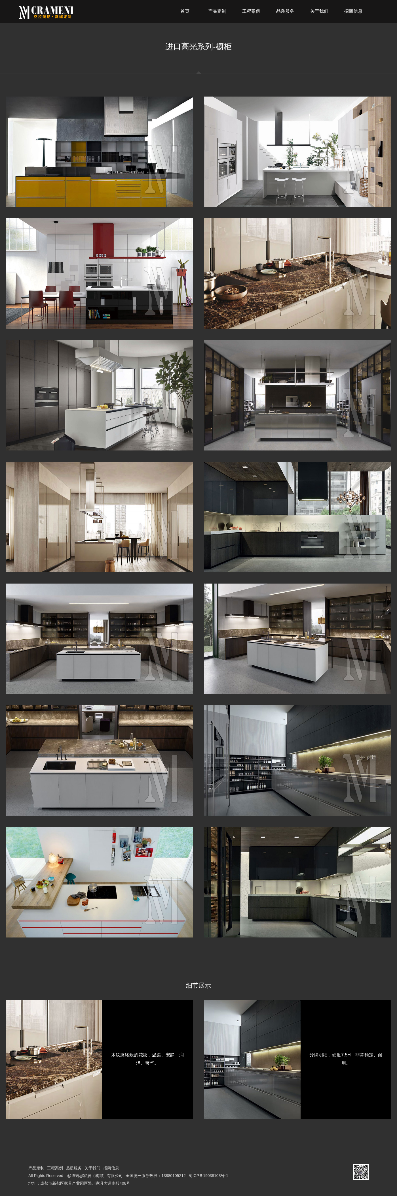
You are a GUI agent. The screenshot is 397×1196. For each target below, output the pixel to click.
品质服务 (74, 1168)
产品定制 (36, 1168)
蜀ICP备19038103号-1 (208, 1175)
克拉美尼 (61, 12)
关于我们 (92, 1168)
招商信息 (111, 1168)
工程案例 (55, 1168)
